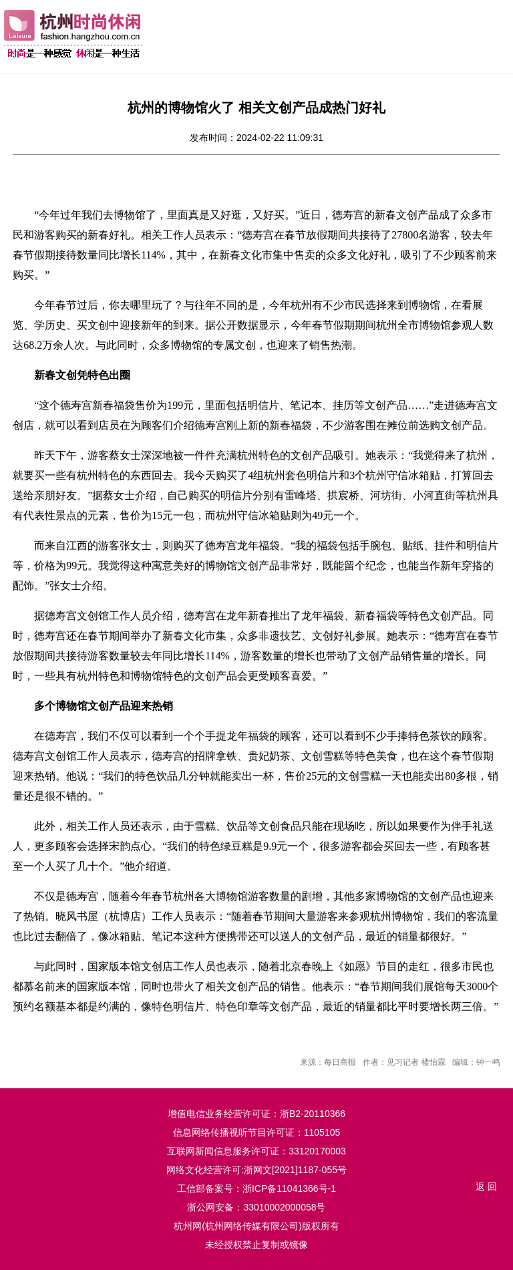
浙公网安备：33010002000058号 (256, 1207)
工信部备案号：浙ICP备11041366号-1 (256, 1188)
